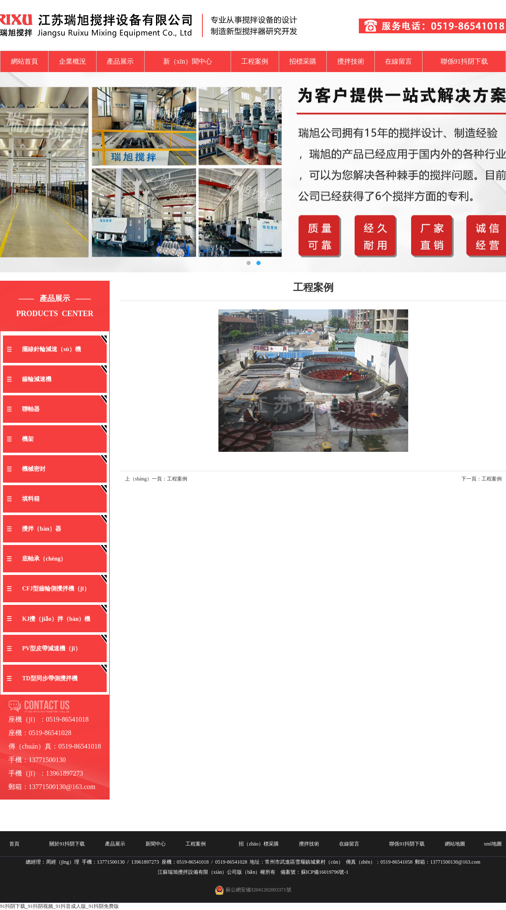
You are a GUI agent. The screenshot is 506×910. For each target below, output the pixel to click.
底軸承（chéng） (44, 559)
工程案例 (254, 61)
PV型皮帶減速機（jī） (51, 648)
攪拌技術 (350, 61)
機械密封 (34, 469)
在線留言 (398, 61)
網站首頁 (24, 61)
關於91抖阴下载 (67, 844)
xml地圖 (493, 844)
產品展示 (120, 61)
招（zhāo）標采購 (259, 844)
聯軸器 (31, 409)
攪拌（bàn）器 (41, 529)
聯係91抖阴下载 (464, 61)
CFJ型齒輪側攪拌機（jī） (55, 588)
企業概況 (72, 61)
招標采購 (302, 61)
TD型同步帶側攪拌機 (49, 678)
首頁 (14, 844)
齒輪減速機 (36, 379)
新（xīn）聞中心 (187, 61)
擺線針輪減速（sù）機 (51, 349)
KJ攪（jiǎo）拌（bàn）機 (56, 619)
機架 (28, 439)
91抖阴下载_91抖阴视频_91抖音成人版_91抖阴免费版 (59, 906)
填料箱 (31, 499)
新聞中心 (155, 844)
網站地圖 (455, 844)
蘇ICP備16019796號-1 (325, 872)
